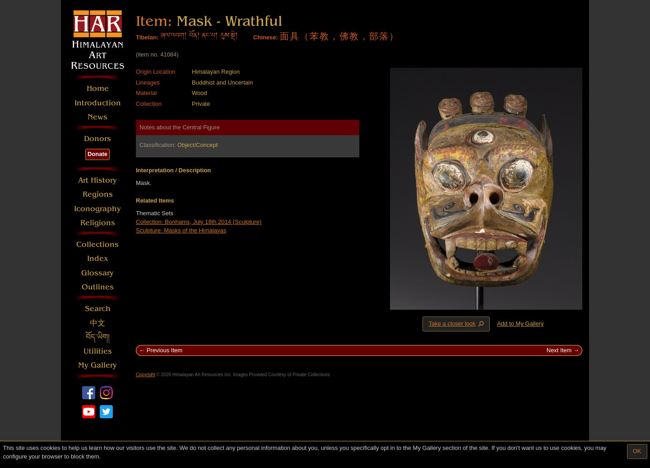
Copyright (145, 374)
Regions (98, 194)
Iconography (97, 208)
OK (637, 451)
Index (97, 258)
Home (98, 88)
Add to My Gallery (520, 323)
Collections (97, 244)
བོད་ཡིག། (98, 337)
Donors (97, 138)
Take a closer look (456, 323)
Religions (97, 222)
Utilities (98, 351)
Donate (97, 154)
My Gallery (97, 365)
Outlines (98, 287)
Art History (97, 180)
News (97, 117)
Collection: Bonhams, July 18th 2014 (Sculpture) (198, 221)
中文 (97, 323)
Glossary (97, 273)
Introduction (97, 103)
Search (98, 308)
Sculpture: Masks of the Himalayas (181, 230)
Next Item (559, 350)
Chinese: (265, 37)
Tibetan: (147, 37)
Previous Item (164, 350)
